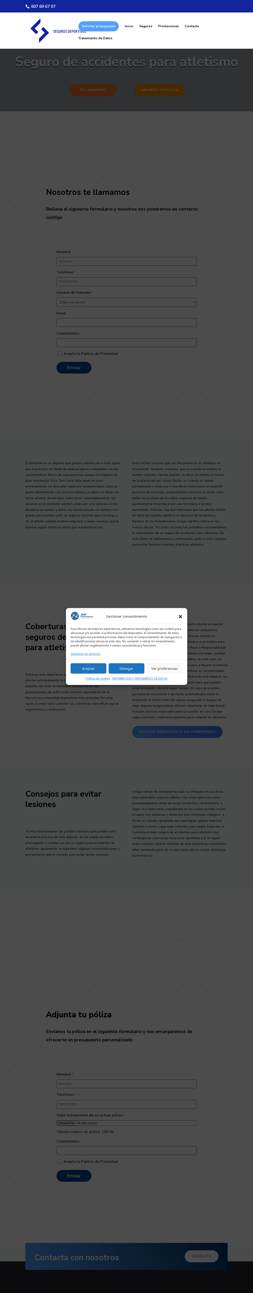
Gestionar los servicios (85, 654)
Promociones (168, 26)
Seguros (145, 26)
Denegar (126, 668)
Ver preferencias (164, 668)
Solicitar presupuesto (98, 26)
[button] (180, 616)
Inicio (129, 26)
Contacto (192, 26)
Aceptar (88, 668)
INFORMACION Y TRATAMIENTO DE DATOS (139, 679)
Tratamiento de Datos (95, 38)
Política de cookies (98, 679)
